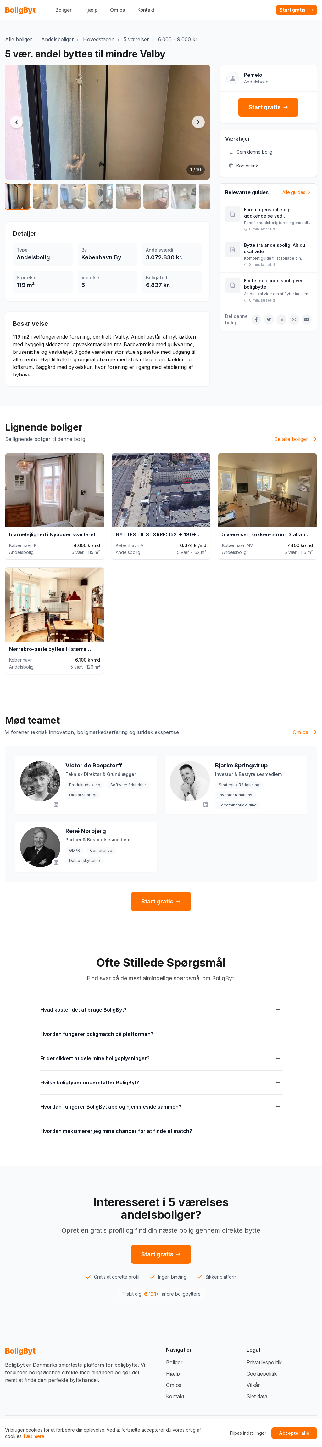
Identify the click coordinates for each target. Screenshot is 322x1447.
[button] (107, 122)
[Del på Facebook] (256, 319)
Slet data (257, 1396)
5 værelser (136, 39)
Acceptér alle (294, 1433)
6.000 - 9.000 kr (177, 39)
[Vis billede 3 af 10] (73, 196)
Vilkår (253, 1385)
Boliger (63, 10)
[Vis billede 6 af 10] (156, 196)
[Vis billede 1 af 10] (17, 196)
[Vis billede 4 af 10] (100, 196)
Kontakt (145, 10)
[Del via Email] (307, 319)
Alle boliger (18, 39)
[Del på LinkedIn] (281, 319)
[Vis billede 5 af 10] (128, 196)
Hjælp (90, 10)
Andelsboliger (57, 39)
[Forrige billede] (16, 122)
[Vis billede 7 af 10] (183, 196)
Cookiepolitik (262, 1374)
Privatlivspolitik (264, 1362)
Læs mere (34, 1436)
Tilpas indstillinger (247, 1433)
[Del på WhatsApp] (294, 319)
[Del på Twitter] (269, 319)
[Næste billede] (198, 122)
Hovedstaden (98, 39)
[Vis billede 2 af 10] (45, 196)
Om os (117, 10)
